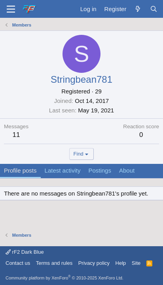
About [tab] (127, 170)
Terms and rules (54, 263)
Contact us (18, 263)
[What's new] (138, 9)
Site (136, 263)
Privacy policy (94, 263)
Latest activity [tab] (63, 170)
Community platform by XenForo (64, 278)
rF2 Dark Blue (25, 252)
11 (16, 135)
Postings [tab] (99, 170)
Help (121, 263)
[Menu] (11, 9)
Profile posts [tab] (20, 170)
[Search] (153, 9)
